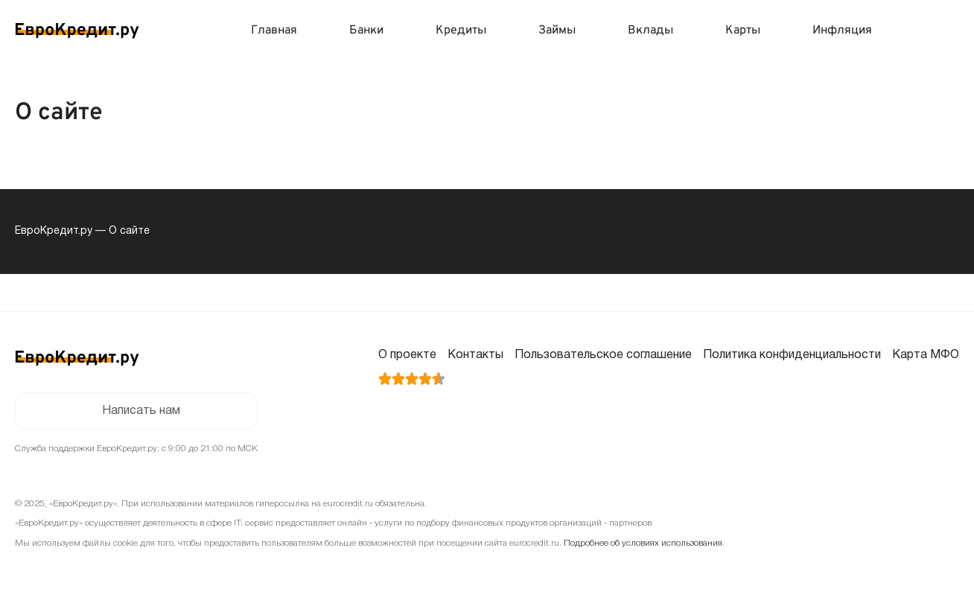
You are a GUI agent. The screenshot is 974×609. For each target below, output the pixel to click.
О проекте (407, 355)
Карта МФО (925, 355)
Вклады (650, 30)
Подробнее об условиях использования (643, 543)
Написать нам (141, 411)
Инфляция (842, 30)
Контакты (475, 355)
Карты (742, 30)
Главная (274, 30)
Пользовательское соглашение (603, 355)
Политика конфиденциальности (792, 355)
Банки (366, 30)
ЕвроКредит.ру (53, 231)
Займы (557, 30)
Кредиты (461, 30)
